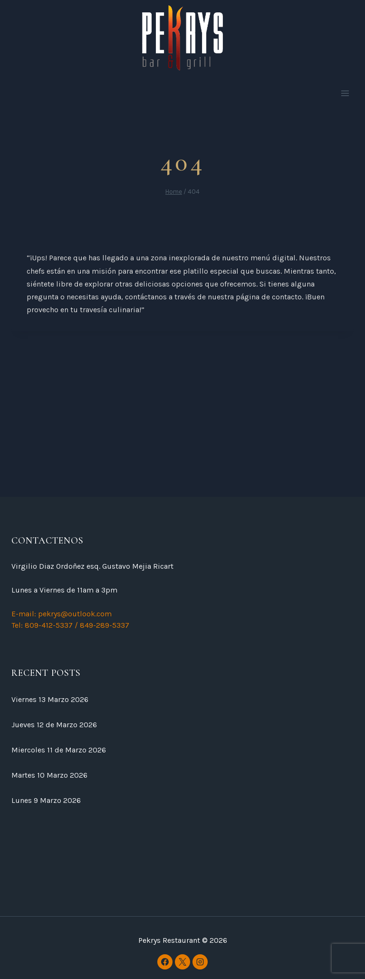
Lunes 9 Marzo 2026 (46, 800)
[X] (182, 961)
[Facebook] (165, 961)
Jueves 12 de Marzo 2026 (54, 724)
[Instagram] (200, 961)
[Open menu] (345, 93)
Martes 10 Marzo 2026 (49, 775)
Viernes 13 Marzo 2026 (49, 699)
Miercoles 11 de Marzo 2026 (58, 749)
